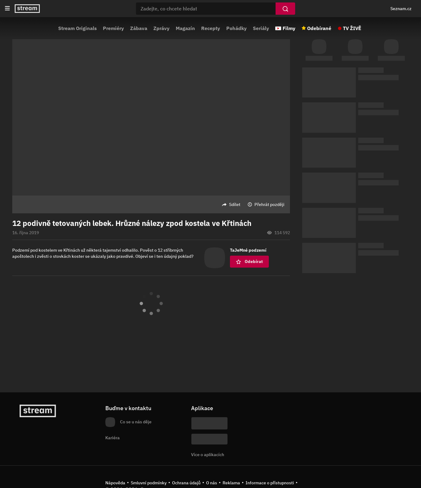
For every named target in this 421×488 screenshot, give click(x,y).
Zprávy (161, 28)
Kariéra (112, 437)
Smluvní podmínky (149, 483)
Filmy (289, 28)
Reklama (231, 483)
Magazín (185, 28)
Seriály (261, 28)
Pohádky (236, 28)
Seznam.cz (401, 8)
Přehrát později (269, 204)
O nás (211, 483)
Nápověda (115, 483)
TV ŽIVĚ (352, 28)
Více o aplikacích (207, 454)
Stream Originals (77, 28)
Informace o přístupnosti (270, 483)
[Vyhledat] (285, 8)
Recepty (210, 28)
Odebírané (319, 28)
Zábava (138, 28)
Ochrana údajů (186, 483)
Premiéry (113, 28)
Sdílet (234, 204)
